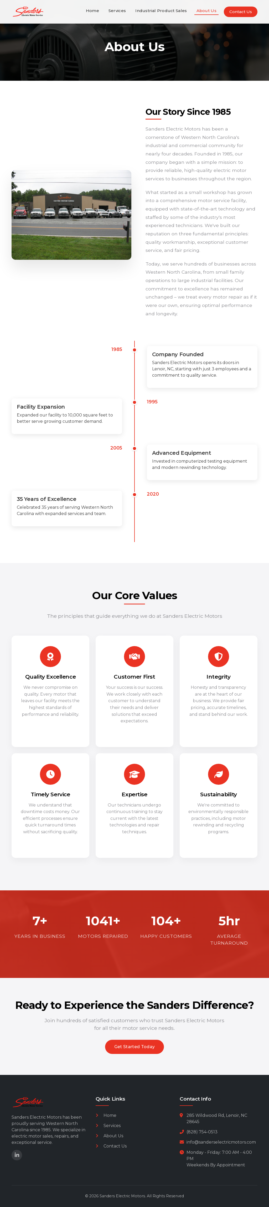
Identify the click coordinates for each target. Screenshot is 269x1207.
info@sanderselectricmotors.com (221, 1142)
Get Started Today (134, 1046)
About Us (206, 10)
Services (117, 10)
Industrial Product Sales (161, 10)
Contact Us (240, 11)
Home (92, 10)
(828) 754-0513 (202, 1131)
